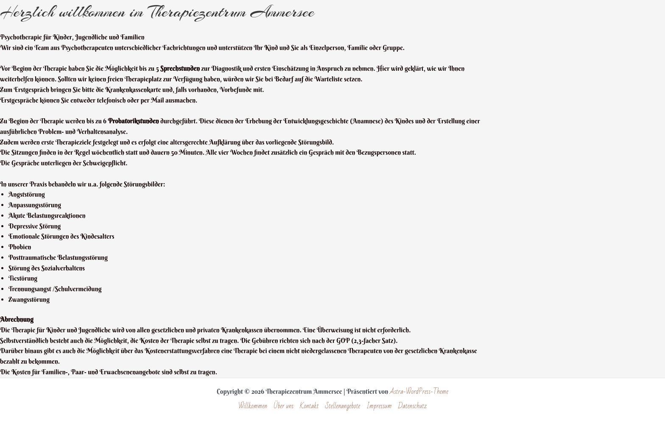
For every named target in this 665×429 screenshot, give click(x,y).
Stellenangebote (342, 406)
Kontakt (309, 406)
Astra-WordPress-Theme (419, 391)
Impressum (378, 406)
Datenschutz (412, 406)
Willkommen (252, 406)
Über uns (283, 406)
